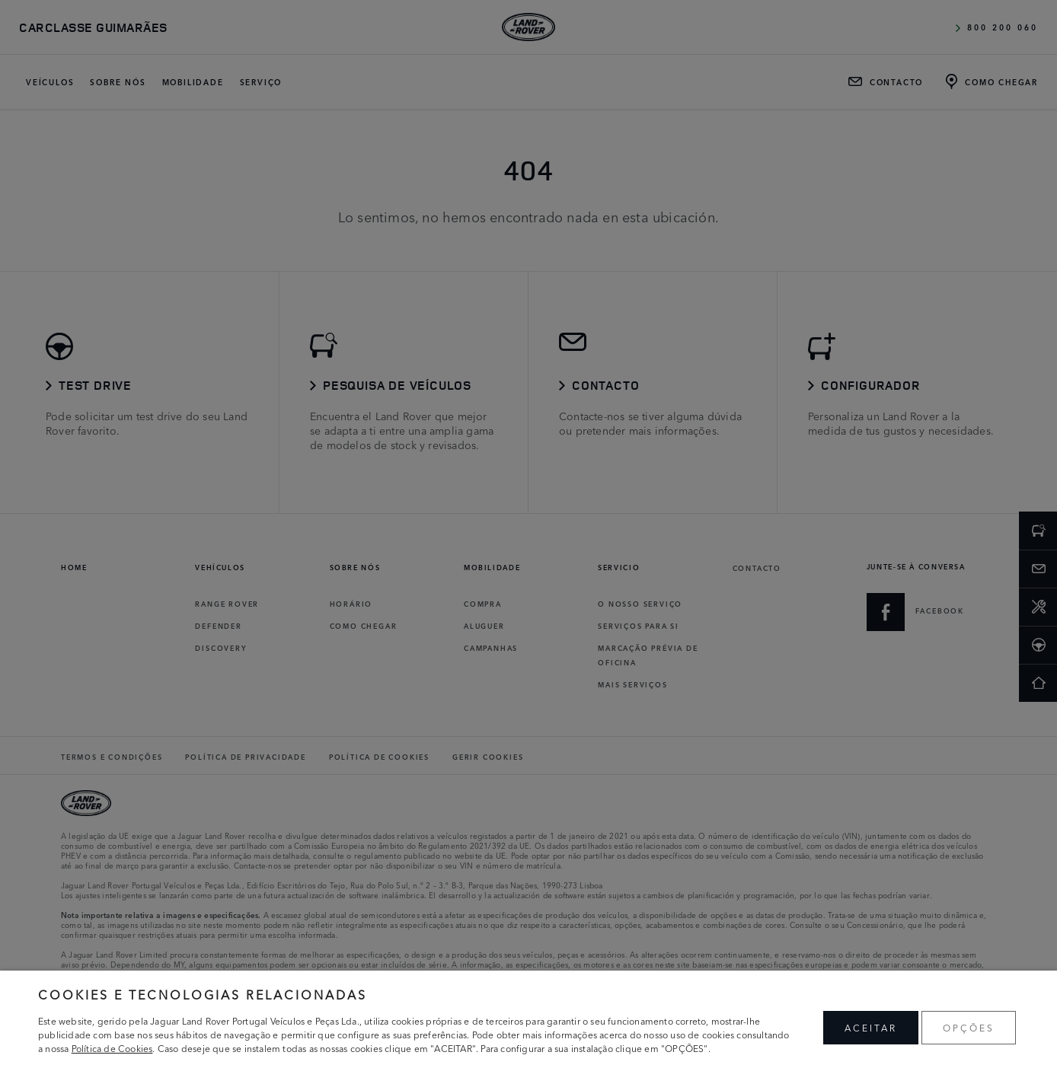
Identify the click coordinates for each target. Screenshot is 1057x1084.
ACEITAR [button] (871, 1027)
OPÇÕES (969, 1027)
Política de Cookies (112, 1047)
